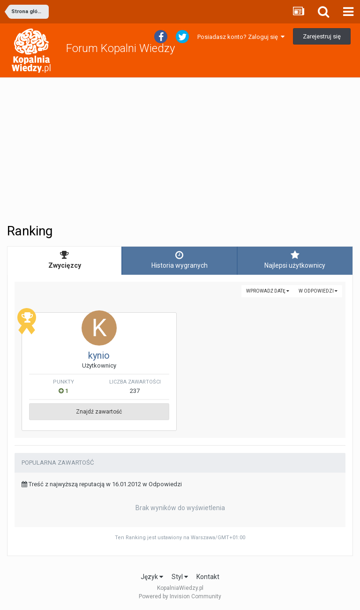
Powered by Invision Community (180, 596)
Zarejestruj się (322, 36)
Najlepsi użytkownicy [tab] (295, 259)
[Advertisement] (180, 150)
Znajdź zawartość (99, 411)
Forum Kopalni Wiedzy (120, 48)
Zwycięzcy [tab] (64, 259)
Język (152, 576)
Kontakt (207, 576)
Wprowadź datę (267, 291)
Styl (180, 576)
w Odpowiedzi (318, 291)
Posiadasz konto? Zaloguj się (241, 36)
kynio (99, 355)
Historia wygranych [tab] (179, 259)
